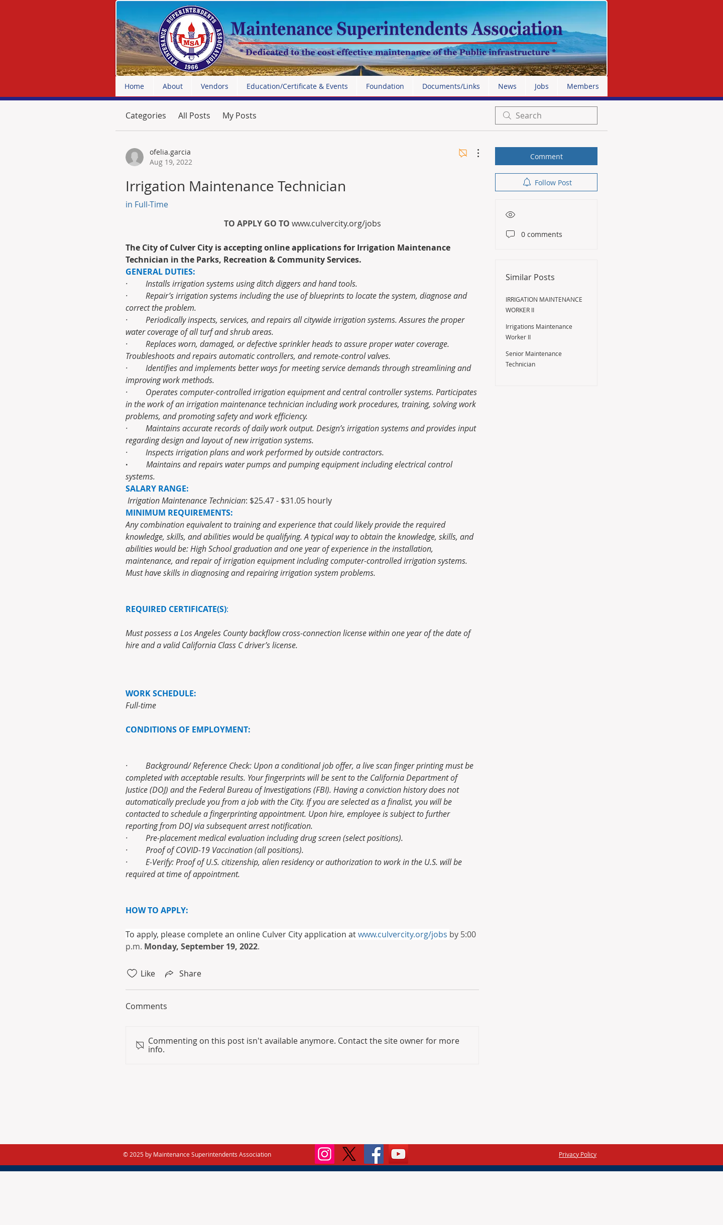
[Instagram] (324, 1154)
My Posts (239, 115)
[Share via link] (182, 973)
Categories (146, 115)
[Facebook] (374, 1154)
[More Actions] (473, 153)
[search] (546, 115)
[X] (349, 1154)
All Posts (194, 115)
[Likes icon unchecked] (132, 973)
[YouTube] (398, 1154)
